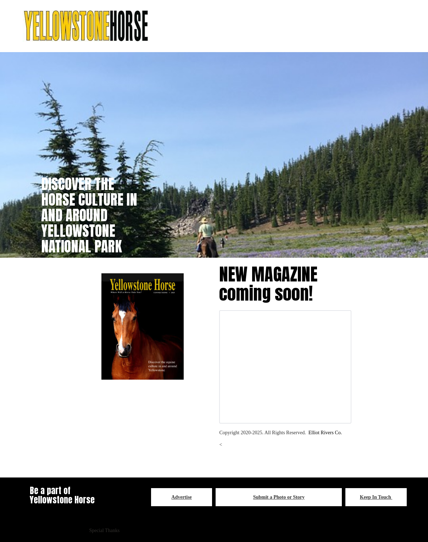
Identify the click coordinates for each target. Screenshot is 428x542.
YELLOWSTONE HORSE (321, 530)
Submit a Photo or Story (279, 497)
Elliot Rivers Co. (325, 432)
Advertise (181, 497)
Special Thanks (104, 530)
